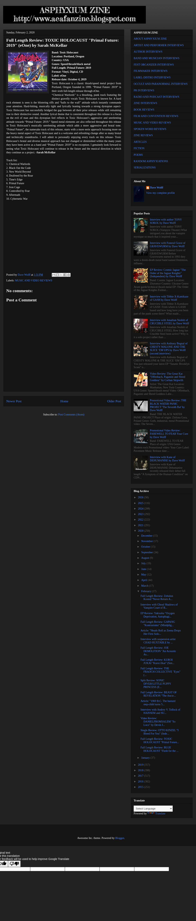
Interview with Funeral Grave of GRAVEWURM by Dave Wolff (167, 244)
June (144, 569)
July (143, 563)
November (147, 541)
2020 (141, 530)
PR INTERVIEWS (144, 90)
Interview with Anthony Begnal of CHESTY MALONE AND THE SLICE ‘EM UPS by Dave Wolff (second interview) (169, 348)
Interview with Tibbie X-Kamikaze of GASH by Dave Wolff (169, 298)
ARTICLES (140, 141)
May (144, 574)
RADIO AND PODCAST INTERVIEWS (156, 96)
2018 (141, 770)
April (144, 580)
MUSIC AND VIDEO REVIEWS (33, 280)
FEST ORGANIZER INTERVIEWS (154, 64)
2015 (141, 787)
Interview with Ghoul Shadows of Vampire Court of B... (159, 606)
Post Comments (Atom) (71, 414)
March (145, 585)
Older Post (114, 401)
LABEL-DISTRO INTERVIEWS (152, 77)
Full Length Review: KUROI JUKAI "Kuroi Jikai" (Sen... (157, 661)
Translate (156, 813)
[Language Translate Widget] (153, 809)
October (146, 546)
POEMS (138, 154)
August (145, 557)
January (145, 757)
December (147, 535)
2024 (141, 508)
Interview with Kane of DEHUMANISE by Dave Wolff (167, 459)
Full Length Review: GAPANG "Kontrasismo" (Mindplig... (158, 623)
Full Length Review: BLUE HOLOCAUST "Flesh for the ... (160, 749)
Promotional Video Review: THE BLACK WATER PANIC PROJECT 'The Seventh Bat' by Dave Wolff (168, 405)
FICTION (139, 148)
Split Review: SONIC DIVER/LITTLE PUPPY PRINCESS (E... (156, 684)
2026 (141, 497)
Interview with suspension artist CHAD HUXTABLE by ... (158, 641)
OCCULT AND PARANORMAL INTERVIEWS (161, 83)
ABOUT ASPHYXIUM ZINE (150, 38)
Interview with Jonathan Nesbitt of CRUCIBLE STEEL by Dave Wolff (169, 322)
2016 (141, 781)
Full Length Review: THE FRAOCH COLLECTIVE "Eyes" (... (161, 672)
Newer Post (14, 401)
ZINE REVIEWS (143, 135)
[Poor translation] (14, 864)
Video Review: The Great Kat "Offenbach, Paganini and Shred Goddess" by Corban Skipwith (167, 377)
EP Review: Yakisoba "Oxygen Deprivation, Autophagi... (158, 615)
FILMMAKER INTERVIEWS (150, 71)
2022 (141, 519)
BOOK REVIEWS (144, 109)
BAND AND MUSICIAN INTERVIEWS (156, 58)
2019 (141, 764)
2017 (141, 775)
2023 (141, 514)
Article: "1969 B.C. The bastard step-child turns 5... (158, 703)
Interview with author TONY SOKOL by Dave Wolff (166, 221)
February (146, 591)
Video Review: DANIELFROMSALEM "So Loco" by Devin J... (158, 721)
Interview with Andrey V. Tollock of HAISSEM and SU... (160, 711)
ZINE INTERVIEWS (145, 103)
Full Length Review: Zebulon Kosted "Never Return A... (157, 597)
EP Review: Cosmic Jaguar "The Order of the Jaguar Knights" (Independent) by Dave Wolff (168, 273)
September (147, 552)
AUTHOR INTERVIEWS (148, 51)
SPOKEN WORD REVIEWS (150, 129)
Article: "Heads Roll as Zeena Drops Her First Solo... (161, 632)
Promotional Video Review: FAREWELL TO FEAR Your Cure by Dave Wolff (169, 434)
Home (64, 401)
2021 (141, 525)
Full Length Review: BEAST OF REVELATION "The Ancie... (159, 694)
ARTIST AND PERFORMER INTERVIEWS (159, 45)
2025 (141, 503)
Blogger (119, 838)
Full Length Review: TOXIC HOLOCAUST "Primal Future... (160, 740)
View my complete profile (160, 192)
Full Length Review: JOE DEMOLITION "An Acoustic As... (158, 651)
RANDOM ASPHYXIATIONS (151, 161)
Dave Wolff (156, 187)
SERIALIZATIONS (145, 167)
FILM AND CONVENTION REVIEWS (156, 116)
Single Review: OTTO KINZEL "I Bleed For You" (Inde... (160, 732)
